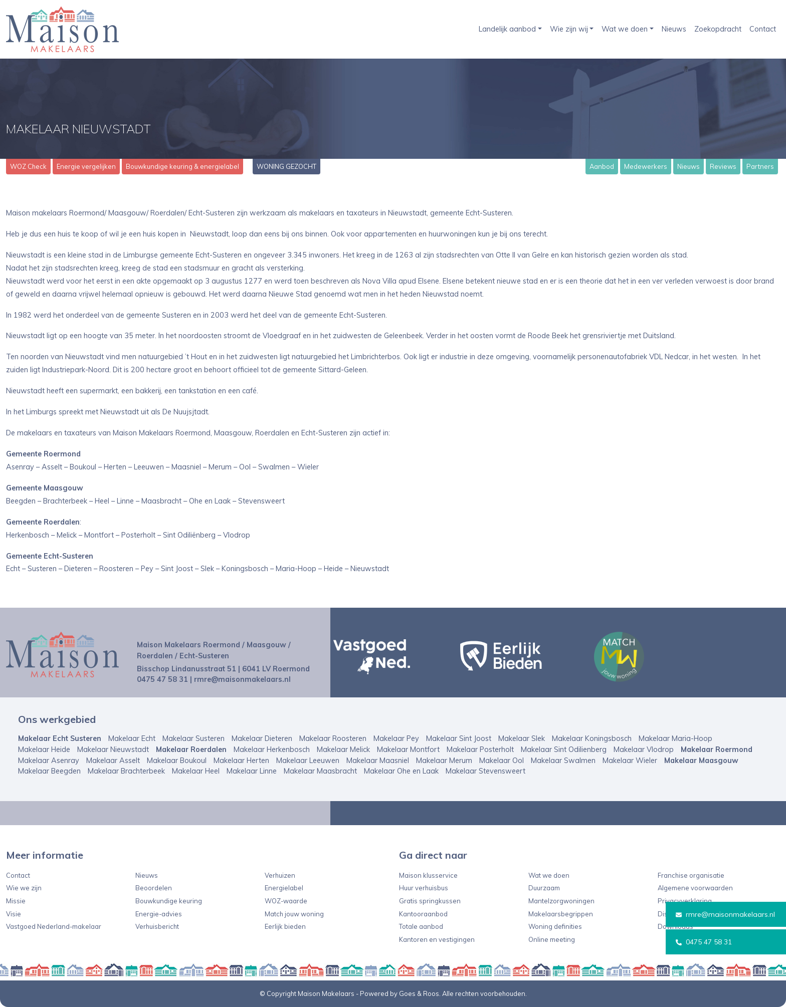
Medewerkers (645, 166)
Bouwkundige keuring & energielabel (182, 166)
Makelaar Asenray (48, 760)
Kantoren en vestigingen (437, 939)
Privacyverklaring (685, 901)
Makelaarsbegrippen (560, 914)
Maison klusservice (428, 875)
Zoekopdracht (717, 29)
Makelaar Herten (241, 760)
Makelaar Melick (343, 749)
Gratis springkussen (430, 901)
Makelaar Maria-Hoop (675, 738)
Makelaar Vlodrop (644, 749)
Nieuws (674, 29)
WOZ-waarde (286, 901)
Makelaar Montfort (408, 749)
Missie (16, 901)
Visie (13, 914)
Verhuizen (280, 875)
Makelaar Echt (131, 738)
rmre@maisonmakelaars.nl (725, 914)
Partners (760, 166)
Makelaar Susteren (193, 738)
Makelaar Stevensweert (485, 771)
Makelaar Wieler (630, 760)
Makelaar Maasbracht (320, 771)
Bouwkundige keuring (168, 901)
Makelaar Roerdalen (191, 749)
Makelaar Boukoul (177, 760)
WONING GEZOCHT (286, 166)
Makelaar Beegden (49, 771)
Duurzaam (544, 888)
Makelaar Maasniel (377, 760)
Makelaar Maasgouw (701, 760)
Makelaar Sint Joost (458, 738)
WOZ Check (28, 166)
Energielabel (284, 888)
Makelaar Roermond (716, 749)
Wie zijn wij (569, 29)
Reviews (723, 166)
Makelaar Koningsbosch (592, 738)
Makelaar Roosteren (332, 738)
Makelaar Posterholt (480, 749)
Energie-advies (158, 914)
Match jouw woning (294, 914)
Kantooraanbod (423, 914)
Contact (762, 29)
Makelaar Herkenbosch (272, 749)
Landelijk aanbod (507, 29)
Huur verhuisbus (423, 888)
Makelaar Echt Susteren (59, 738)
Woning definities (555, 926)
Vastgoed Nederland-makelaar (53, 926)
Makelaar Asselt (113, 760)
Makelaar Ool (501, 760)
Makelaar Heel (196, 771)
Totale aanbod (421, 926)
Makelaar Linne (252, 771)
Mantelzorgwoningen (561, 901)
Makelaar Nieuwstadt (113, 749)
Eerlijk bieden (285, 926)
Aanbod (602, 166)
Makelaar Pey (396, 738)
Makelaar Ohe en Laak (401, 771)
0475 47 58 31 (704, 941)
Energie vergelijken (86, 166)
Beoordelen (153, 888)
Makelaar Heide (44, 749)
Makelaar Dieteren (262, 738)
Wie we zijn (24, 888)
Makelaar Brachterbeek (126, 771)
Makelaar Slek (521, 738)
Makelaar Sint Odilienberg (564, 749)
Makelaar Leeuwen (307, 760)
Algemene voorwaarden (695, 888)
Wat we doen (625, 29)
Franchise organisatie (691, 875)
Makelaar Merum (444, 760)
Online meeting (551, 939)
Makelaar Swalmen (563, 760)
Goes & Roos (419, 993)
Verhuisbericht (157, 926)
